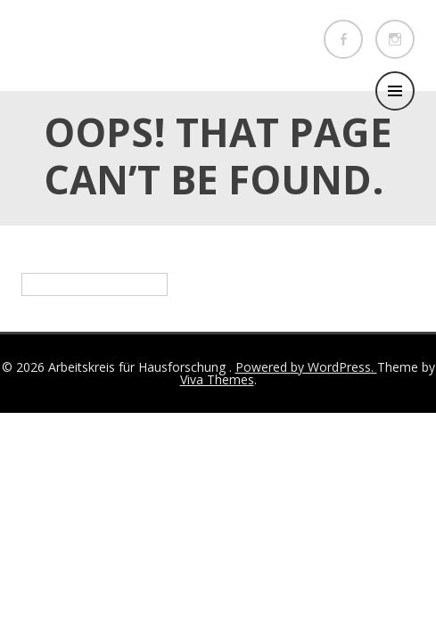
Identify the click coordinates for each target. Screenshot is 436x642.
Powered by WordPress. (306, 366)
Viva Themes (217, 379)
